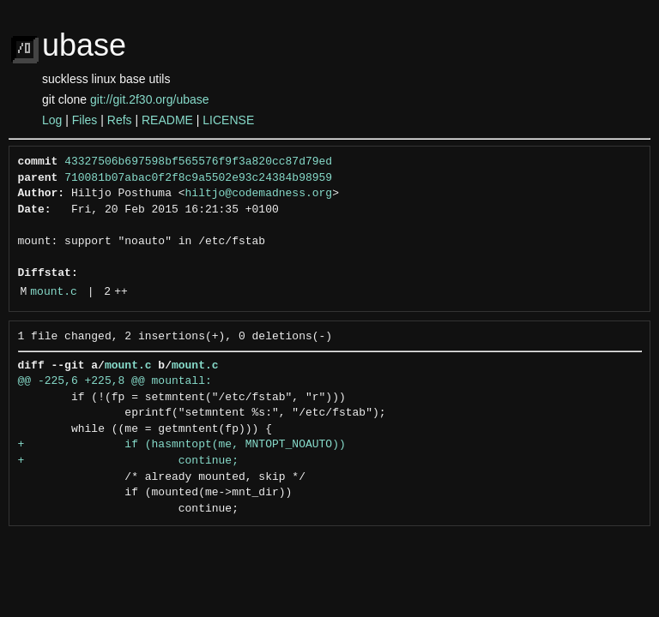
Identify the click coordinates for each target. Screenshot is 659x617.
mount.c (53, 292)
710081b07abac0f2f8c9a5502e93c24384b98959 (198, 178)
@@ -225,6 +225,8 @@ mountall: (115, 381)
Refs (119, 120)
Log (52, 120)
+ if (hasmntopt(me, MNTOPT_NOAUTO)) (182, 444)
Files (85, 120)
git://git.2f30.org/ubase (149, 99)
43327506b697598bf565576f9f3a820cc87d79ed (198, 162)
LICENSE (228, 120)
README (167, 120)
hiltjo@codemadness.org (259, 193)
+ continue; (128, 461)
